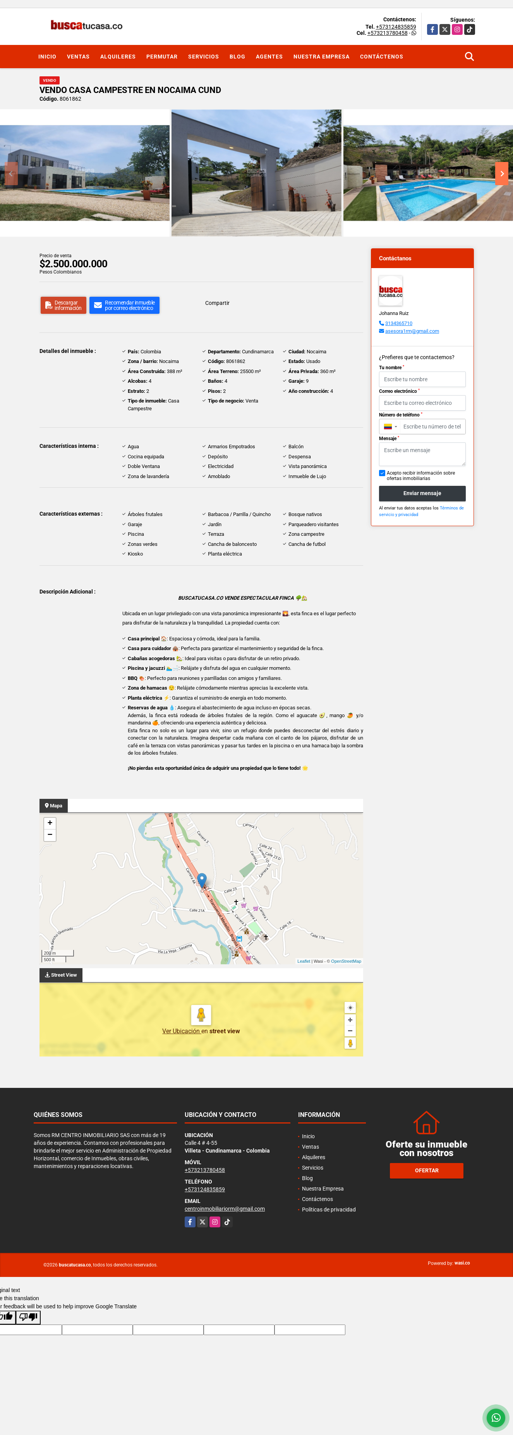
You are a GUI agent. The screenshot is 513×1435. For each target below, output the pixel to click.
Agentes (269, 56)
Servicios (203, 56)
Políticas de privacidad (329, 1209)
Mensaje (389, 438)
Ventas (78, 56)
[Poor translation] (28, 1318)
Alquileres (118, 56)
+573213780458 (387, 33)
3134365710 (398, 323)
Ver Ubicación (181, 1031)
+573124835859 (396, 27)
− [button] (49, 835)
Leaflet (303, 961)
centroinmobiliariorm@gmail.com (225, 1209)
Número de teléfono (400, 415)
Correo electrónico (399, 391)
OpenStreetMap (346, 961)
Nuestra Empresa (321, 56)
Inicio (47, 56)
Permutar (162, 56)
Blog (237, 56)
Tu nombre (391, 368)
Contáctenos (381, 56)
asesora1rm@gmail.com (412, 331)
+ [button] (49, 823)
